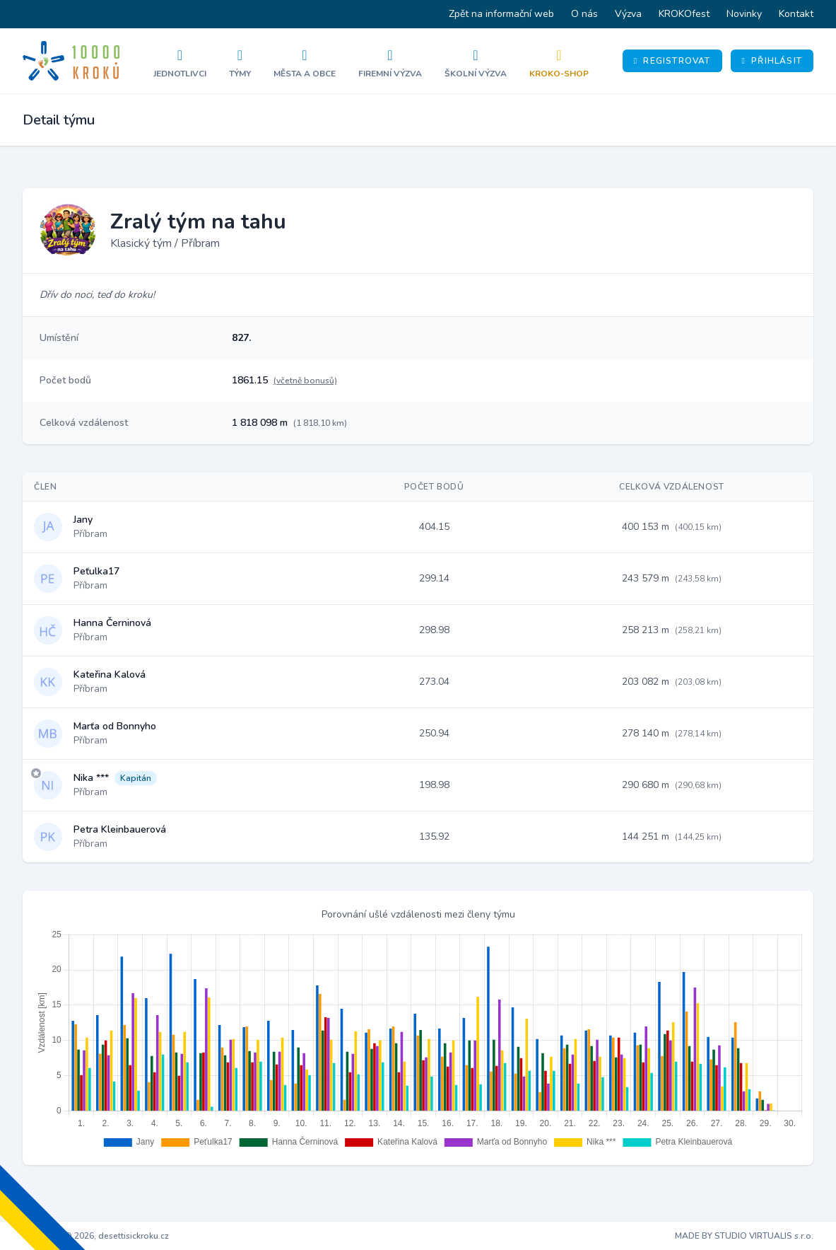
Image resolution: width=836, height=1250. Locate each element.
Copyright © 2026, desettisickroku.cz (96, 1236)
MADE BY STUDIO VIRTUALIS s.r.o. (744, 1236)
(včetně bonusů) (305, 380)
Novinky (744, 14)
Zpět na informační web (501, 14)
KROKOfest (684, 14)
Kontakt (796, 14)
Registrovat (672, 60)
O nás (584, 14)
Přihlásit (772, 60)
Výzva (628, 14)
